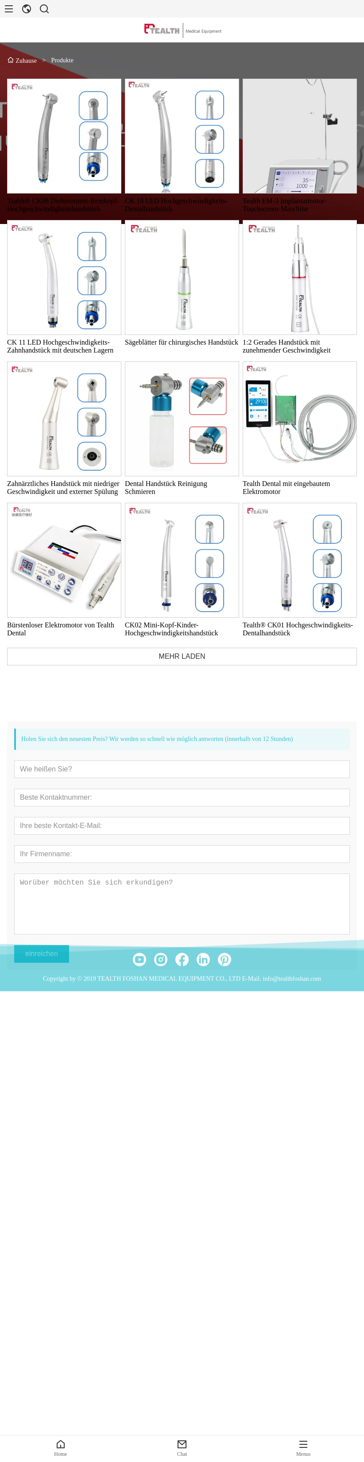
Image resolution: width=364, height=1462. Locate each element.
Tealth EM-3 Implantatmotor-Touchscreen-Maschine (286, 205)
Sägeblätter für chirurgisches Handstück (183, 342)
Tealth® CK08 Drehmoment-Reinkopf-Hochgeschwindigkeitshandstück (64, 205)
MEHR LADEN (183, 656)
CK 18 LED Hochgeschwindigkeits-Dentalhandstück (177, 205)
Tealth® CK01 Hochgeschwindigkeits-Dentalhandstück (299, 629)
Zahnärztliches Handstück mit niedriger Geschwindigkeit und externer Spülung (64, 487)
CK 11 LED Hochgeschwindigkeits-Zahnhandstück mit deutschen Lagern (61, 346)
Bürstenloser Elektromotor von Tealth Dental (62, 629)
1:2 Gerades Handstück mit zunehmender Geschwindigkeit (288, 346)
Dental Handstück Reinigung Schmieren (167, 487)
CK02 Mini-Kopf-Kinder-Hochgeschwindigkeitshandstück (173, 629)
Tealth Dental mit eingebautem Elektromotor (287, 487)
